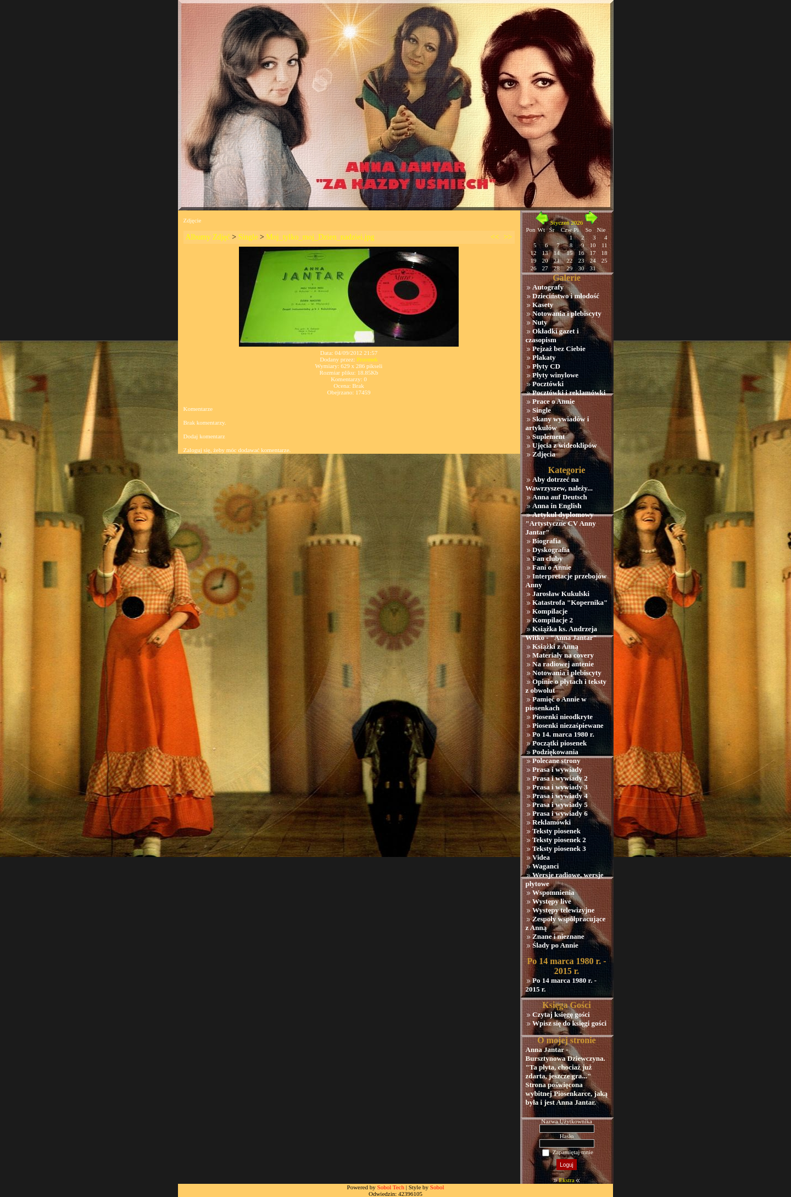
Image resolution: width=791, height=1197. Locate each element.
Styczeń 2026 (566, 222)
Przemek (366, 359)
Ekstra (566, 1180)
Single (248, 237)
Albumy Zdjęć (208, 237)
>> (508, 237)
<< (495, 237)
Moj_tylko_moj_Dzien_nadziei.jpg (320, 237)
